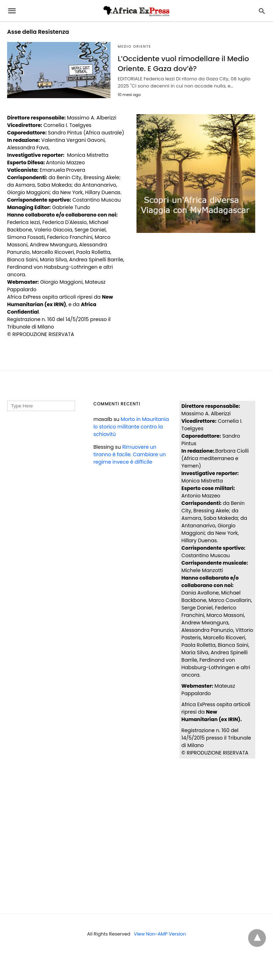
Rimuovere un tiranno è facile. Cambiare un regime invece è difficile (129, 454)
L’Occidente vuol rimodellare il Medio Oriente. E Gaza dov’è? (183, 64)
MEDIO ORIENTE (134, 46)
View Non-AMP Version (160, 934)
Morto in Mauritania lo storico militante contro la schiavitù (131, 427)
